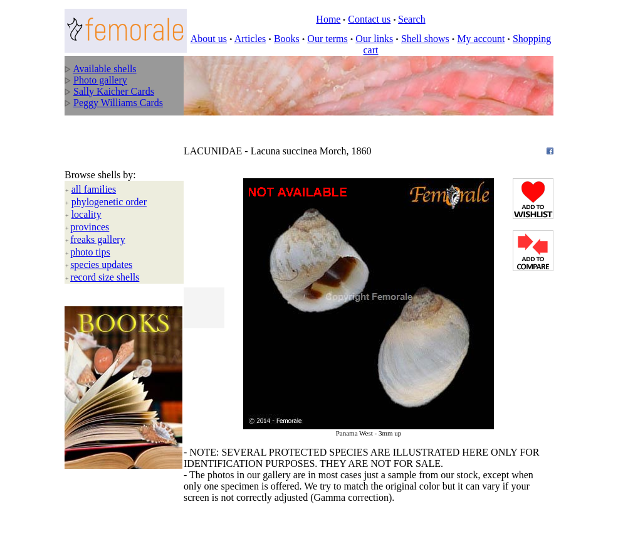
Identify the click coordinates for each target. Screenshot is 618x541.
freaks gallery (97, 209)
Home (328, 19)
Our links (374, 38)
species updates (101, 234)
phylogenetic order (109, 171)
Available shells (104, 68)
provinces (89, 196)
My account (481, 38)
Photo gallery (100, 80)
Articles (250, 38)
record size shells (104, 247)
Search (412, 19)
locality (86, 184)
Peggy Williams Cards (118, 102)
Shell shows (425, 38)
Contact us (369, 19)
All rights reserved (153, 486)
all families (94, 159)
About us (209, 38)
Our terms (327, 38)
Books (287, 38)
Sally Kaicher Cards (113, 91)
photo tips (90, 222)
